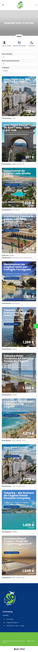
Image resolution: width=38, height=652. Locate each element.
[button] (19, 71)
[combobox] (19, 64)
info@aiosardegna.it (12, 622)
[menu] (36, 5)
